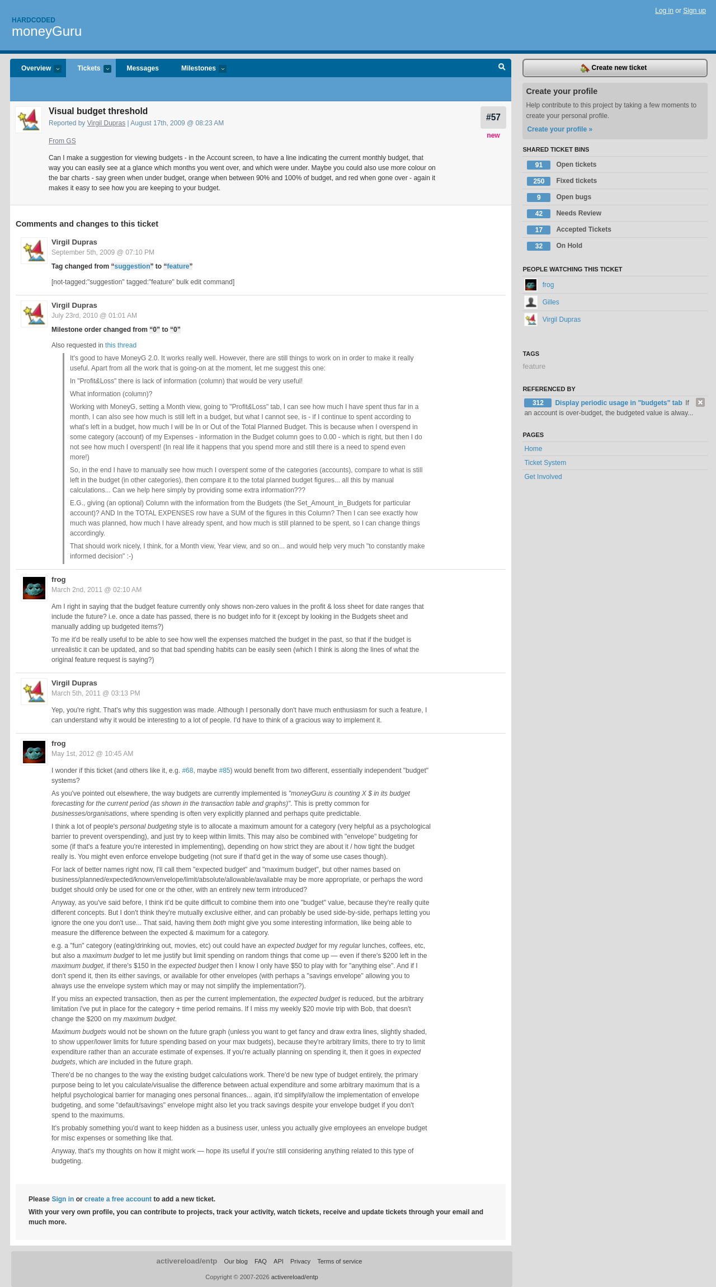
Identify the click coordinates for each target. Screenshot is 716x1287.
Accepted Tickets (569, 230)
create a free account (118, 1199)
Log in (664, 11)
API (279, 1261)
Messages (143, 68)
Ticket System (545, 463)
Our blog (235, 1261)
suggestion (132, 266)
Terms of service (339, 1261)
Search (502, 68)
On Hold (554, 246)
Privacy (300, 1261)
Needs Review (564, 213)
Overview (36, 69)
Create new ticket (614, 68)
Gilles (541, 302)
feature (178, 266)
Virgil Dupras (106, 123)
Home (533, 449)
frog (58, 579)
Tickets (88, 69)
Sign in (62, 1199)
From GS (62, 141)
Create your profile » (559, 129)
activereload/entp (187, 1261)
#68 (187, 770)
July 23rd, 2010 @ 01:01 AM (94, 316)
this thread (120, 345)
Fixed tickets (562, 181)
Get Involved (543, 477)
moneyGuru (47, 31)
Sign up (694, 11)
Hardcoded (33, 20)
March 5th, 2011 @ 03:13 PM (95, 693)
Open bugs (559, 197)
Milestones (198, 69)
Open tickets (561, 165)
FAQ (261, 1261)
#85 (224, 770)
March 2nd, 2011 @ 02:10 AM (96, 590)
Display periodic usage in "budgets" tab (619, 403)
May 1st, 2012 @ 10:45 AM (92, 754)
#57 (493, 117)
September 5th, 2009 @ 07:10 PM (102, 252)
